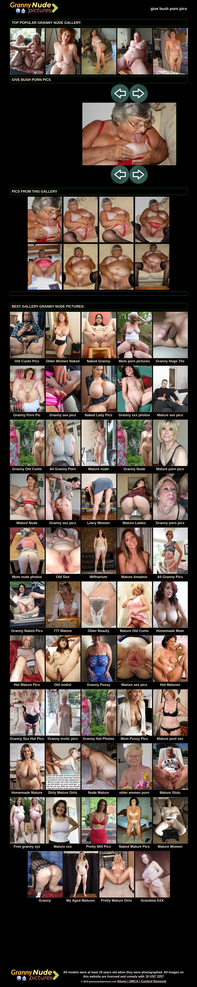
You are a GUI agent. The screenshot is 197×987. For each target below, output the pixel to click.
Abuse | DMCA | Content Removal (141, 981)
